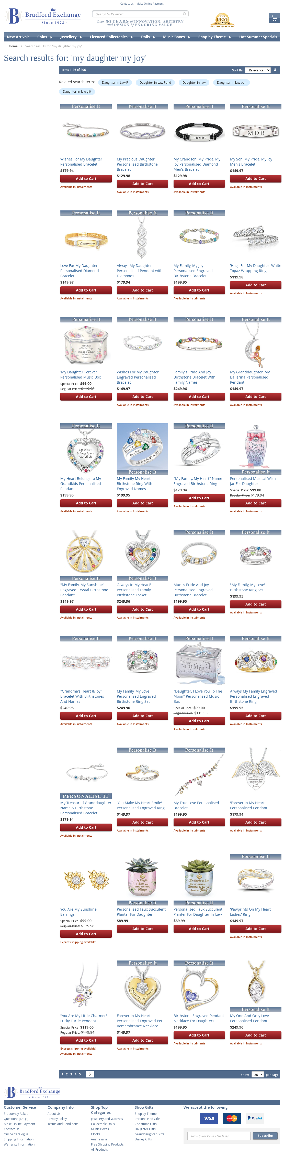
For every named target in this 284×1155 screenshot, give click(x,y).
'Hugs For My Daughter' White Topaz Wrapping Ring (255, 268)
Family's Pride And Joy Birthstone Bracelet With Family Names (194, 377)
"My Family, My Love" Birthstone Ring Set (248, 587)
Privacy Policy (57, 1119)
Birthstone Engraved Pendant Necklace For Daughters (199, 1018)
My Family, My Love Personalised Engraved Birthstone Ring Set (136, 696)
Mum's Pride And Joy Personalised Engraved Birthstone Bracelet (193, 589)
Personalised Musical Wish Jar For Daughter (253, 481)
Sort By (237, 70)
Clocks (95, 1134)
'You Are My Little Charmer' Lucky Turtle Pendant (83, 1018)
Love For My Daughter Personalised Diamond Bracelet (79, 270)
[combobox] (140, 13)
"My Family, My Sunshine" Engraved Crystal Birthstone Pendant (84, 589)
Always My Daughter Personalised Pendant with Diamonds (140, 270)
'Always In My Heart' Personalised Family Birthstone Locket (134, 589)
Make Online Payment (150, 4)
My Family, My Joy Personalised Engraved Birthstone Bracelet (193, 270)
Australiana (99, 1139)
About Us (54, 1113)
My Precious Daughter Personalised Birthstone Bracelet (137, 164)
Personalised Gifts (148, 1119)
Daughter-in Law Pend (155, 82)
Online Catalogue (16, 1134)
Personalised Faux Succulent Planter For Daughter (141, 912)
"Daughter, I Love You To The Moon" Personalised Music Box (198, 696)
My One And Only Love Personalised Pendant (249, 1018)
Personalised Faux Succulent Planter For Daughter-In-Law (198, 912)
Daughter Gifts (145, 1129)
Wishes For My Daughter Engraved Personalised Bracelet (138, 377)
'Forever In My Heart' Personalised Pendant (248, 805)
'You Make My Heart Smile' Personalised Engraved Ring (141, 805)
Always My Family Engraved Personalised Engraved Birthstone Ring (253, 696)
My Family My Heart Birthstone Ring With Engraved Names (134, 483)
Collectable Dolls (103, 1124)
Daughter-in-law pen (231, 82)
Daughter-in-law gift (77, 91)
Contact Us (127, 4)
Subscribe (265, 1136)
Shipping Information (18, 1139)
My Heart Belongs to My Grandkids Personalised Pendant (80, 483)
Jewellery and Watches (107, 1119)
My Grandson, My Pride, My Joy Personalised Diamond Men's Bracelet (197, 164)
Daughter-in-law (194, 82)
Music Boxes (100, 1129)
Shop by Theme (146, 1113)
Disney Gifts (143, 1139)
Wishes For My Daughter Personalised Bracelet (81, 162)
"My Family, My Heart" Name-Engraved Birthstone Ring (198, 481)
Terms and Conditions (63, 1124)
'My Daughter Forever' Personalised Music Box (80, 375)
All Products (99, 1149)
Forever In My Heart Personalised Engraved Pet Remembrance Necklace (139, 1020)
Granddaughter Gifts (149, 1134)
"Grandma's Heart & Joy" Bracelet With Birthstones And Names (82, 696)
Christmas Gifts (146, 1124)
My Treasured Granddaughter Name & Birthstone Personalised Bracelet (85, 807)
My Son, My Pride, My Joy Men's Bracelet (251, 162)
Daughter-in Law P (115, 82)
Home (13, 46)
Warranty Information (19, 1144)
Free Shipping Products (107, 1144)
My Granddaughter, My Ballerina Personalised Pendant (250, 377)
